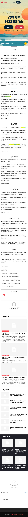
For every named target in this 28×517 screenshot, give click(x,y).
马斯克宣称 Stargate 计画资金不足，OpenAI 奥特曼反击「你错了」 (18, 395)
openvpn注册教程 (5, 331)
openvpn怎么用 (14, 308)
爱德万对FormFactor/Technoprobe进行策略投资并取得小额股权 (18, 401)
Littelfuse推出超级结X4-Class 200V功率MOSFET (18, 421)
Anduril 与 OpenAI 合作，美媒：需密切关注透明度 (13, 377)
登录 (26, 492)
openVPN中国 (13, 514)
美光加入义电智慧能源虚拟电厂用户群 (18, 428)
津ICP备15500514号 (19, 514)
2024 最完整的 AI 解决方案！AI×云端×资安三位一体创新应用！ (18, 415)
